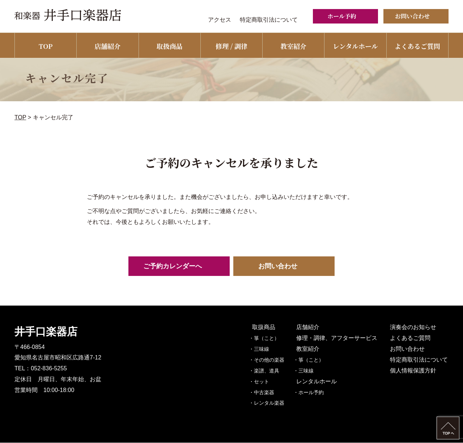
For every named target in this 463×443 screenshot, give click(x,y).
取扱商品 (170, 46)
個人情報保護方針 (414, 371)
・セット (266, 382)
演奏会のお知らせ (414, 327)
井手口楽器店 (45, 332)
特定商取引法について (269, 20)
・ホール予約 (316, 393)
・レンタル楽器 (274, 403)
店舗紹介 (107, 46)
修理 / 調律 (231, 46)
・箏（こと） (271, 338)
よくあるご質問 (417, 46)
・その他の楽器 (274, 360)
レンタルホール (355, 46)
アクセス (219, 20)
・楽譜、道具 (271, 371)
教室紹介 (293, 46)
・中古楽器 (269, 393)
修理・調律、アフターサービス (341, 338)
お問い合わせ (408, 349)
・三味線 (266, 349)
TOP (45, 46)
